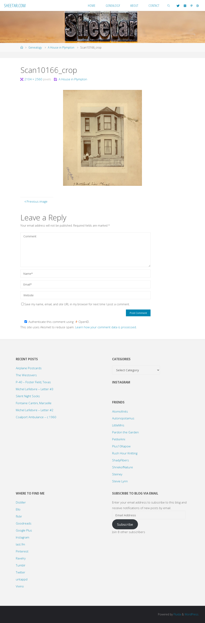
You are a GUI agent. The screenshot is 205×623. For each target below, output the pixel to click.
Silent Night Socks (28, 396)
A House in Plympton (61, 47)
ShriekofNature (122, 467)
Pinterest (22, 551)
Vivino (20, 586)
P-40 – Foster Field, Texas (33, 382)
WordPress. (192, 614)
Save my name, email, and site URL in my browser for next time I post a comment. (75, 304)
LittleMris (118, 425)
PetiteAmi (118, 439)
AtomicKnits (120, 411)
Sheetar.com (15, 5)
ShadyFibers (120, 460)
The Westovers (26, 375)
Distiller (21, 502)
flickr (19, 516)
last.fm (20, 544)
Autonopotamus (123, 418)
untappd (21, 579)
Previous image (35, 201)
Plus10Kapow (121, 446)
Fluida (177, 614)
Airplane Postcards (29, 368)
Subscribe (125, 524)
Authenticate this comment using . (57, 322)
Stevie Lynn (120, 481)
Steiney (117, 474)
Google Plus (24, 530)
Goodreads (23, 523)
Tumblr (20, 565)
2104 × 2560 (33, 79)
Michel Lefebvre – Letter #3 (34, 389)
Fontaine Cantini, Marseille (33, 403)
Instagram (22, 537)
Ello (18, 509)
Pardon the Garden (125, 432)
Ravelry (21, 558)
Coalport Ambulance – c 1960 (36, 417)
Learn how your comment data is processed (105, 327)
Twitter (20, 572)
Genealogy (35, 47)
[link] (168, 5)
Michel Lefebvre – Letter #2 (34, 410)
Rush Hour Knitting (124, 453)
